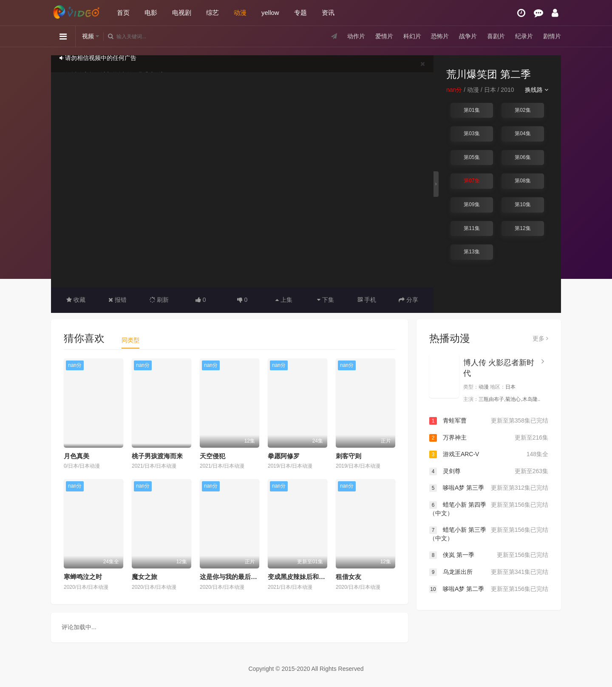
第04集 (522, 133)
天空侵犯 (212, 456)
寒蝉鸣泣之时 (83, 576)
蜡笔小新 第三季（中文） (488, 534)
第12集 (522, 228)
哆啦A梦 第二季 (488, 589)
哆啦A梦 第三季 (488, 488)
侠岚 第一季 (488, 555)
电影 (150, 12)
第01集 (471, 110)
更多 (540, 338)
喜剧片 (496, 36)
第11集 (471, 228)
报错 (117, 299)
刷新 (159, 299)
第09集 (471, 204)
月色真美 (76, 456)
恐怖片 (440, 36)
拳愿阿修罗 (284, 456)
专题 (300, 12)
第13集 (471, 252)
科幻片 (412, 36)
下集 (325, 299)
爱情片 (384, 36)
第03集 (471, 133)
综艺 (212, 12)
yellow (270, 12)
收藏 (75, 299)
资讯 (328, 12)
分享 (408, 299)
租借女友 (348, 576)
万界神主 (488, 438)
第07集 (471, 181)
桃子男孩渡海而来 (157, 456)
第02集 (522, 110)
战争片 (468, 36)
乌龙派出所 (488, 572)
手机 (367, 299)
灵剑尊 (488, 471)
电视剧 (181, 12)
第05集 (471, 157)
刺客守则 (348, 456)
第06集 (522, 157)
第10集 (522, 204)
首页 (123, 12)
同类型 (130, 340)
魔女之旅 (144, 576)
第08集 (522, 181)
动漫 (240, 12)
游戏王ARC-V (488, 454)
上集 (283, 299)
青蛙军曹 (488, 421)
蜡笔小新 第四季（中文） (488, 509)
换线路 (536, 89)
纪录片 (524, 36)
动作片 (356, 36)
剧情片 (552, 36)
